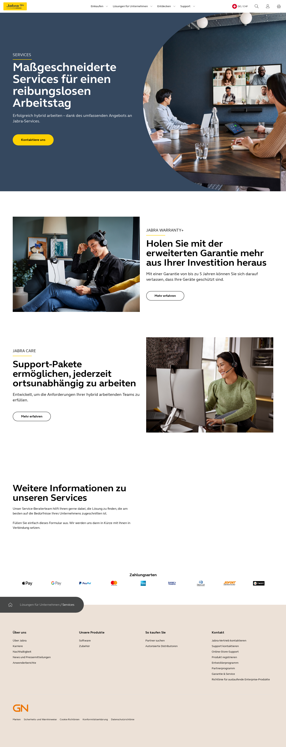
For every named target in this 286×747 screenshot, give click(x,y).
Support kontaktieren (225, 646)
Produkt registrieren (224, 657)
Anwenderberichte (24, 662)
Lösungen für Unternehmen (40, 605)
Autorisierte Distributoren (161, 646)
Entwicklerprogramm (225, 662)
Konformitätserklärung (95, 719)
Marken (17, 719)
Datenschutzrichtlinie (122, 719)
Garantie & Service (223, 674)
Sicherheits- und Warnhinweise (40, 719)
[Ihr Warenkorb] (279, 6)
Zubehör (84, 646)
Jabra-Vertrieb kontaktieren (229, 640)
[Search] (256, 6)
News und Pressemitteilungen (32, 657)
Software (85, 640)
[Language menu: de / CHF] (240, 6)
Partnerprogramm (223, 668)
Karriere (18, 646)
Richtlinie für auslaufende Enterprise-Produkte (241, 679)
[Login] (267, 6)
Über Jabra (20, 640)
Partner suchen (155, 640)
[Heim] (10, 605)
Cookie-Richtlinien (69, 719)
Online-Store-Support (225, 651)
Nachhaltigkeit (22, 651)
